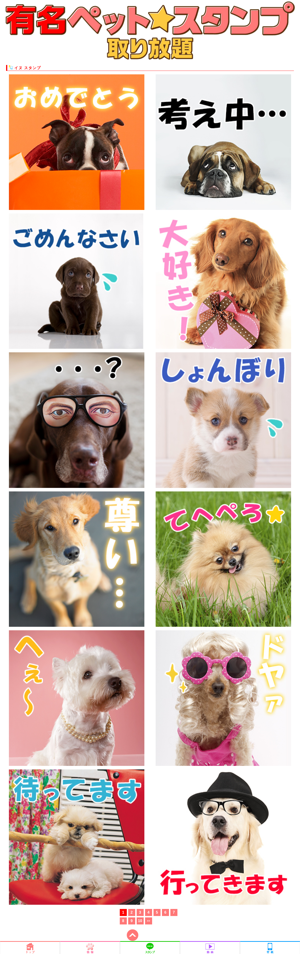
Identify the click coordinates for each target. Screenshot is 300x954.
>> (148, 921)
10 (140, 921)
